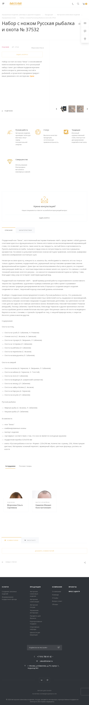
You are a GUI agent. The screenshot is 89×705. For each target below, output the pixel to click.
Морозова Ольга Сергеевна (15, 506)
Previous (56, 108)
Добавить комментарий (44, 551)
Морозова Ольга (37, 48)
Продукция (35, 587)
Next (87, 108)
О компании (56, 591)
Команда (55, 595)
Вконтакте (41, 680)
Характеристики (25, 230)
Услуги (5, 587)
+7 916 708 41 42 (44, 657)
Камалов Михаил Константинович (43, 506)
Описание (8, 230)
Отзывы (55, 598)
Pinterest (47, 680)
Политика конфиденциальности (44, 694)
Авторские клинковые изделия (34, 593)
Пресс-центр (74, 591)
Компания (57, 587)
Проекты (73, 587)
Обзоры (55, 604)
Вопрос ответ (57, 601)
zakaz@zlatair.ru (46, 661)
